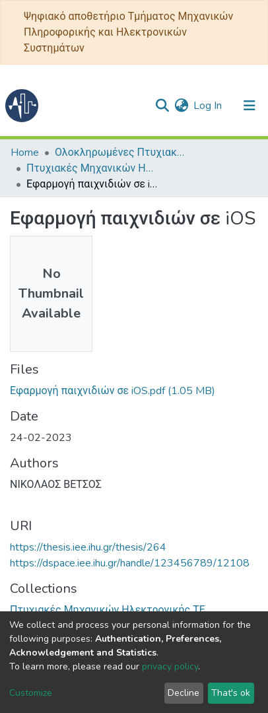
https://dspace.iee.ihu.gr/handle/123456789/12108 (130, 563)
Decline (183, 693)
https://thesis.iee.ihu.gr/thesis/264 (88, 547)
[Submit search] (162, 106)
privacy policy (170, 666)
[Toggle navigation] (249, 105)
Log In (208, 105)
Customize (30, 693)
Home (25, 152)
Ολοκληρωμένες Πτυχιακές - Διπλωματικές (121, 152)
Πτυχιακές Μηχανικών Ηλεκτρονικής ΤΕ (92, 168)
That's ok (230, 693)
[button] (181, 106)
